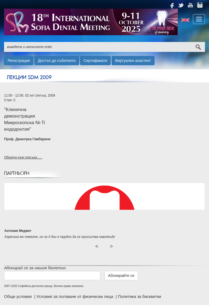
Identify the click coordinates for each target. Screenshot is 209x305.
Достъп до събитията (56, 60)
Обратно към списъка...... (23, 157)
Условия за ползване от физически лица (75, 296)
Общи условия (18, 296)
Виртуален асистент (133, 60)
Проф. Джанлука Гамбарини (27, 139)
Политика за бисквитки (139, 296)
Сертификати (95, 60)
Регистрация (19, 60)
